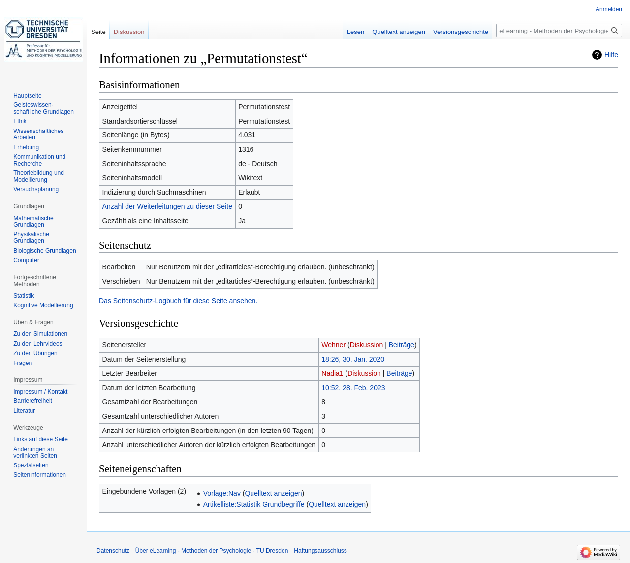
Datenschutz (112, 550)
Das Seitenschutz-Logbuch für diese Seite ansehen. (178, 301)
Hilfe (611, 55)
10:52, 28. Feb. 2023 (353, 388)
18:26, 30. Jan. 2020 (352, 359)
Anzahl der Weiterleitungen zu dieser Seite (167, 206)
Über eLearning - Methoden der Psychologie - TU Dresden (211, 550)
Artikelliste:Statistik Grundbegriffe (254, 504)
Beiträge (401, 345)
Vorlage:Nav (222, 493)
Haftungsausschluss (320, 550)
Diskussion (366, 345)
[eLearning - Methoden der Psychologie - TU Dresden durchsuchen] (559, 30)
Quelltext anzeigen (273, 493)
